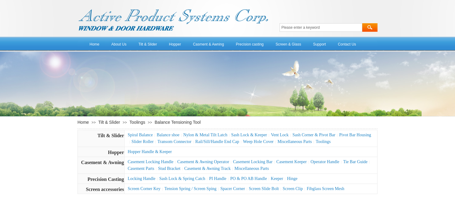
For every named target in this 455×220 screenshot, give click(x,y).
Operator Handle (324, 162)
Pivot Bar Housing (355, 135)
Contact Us (347, 44)
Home (95, 44)
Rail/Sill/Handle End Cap (217, 141)
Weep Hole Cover (258, 141)
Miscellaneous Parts (294, 141)
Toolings (137, 122)
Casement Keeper (291, 162)
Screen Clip (293, 188)
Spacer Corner (232, 188)
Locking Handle (142, 178)
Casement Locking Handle (150, 162)
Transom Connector (174, 141)
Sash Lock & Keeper (249, 135)
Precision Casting (106, 179)
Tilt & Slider (147, 44)
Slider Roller (143, 141)
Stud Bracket (169, 168)
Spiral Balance (140, 135)
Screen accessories (105, 189)
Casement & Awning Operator (203, 162)
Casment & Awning (208, 44)
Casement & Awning (102, 162)
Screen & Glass (288, 44)
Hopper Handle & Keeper (150, 151)
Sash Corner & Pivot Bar (313, 135)
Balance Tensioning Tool (178, 122)
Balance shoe (168, 135)
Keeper (277, 178)
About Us (118, 44)
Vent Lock (280, 135)
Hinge (292, 178)
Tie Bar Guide (355, 162)
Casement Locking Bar (253, 162)
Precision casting (250, 44)
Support (319, 44)
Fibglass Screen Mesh (325, 188)
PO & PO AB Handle (248, 178)
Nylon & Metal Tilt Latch (205, 135)
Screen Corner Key (144, 188)
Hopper (175, 44)
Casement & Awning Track (207, 168)
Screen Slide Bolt (264, 188)
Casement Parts (141, 168)
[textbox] (321, 27)
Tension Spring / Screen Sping (190, 188)
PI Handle (217, 178)
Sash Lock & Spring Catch (182, 178)
